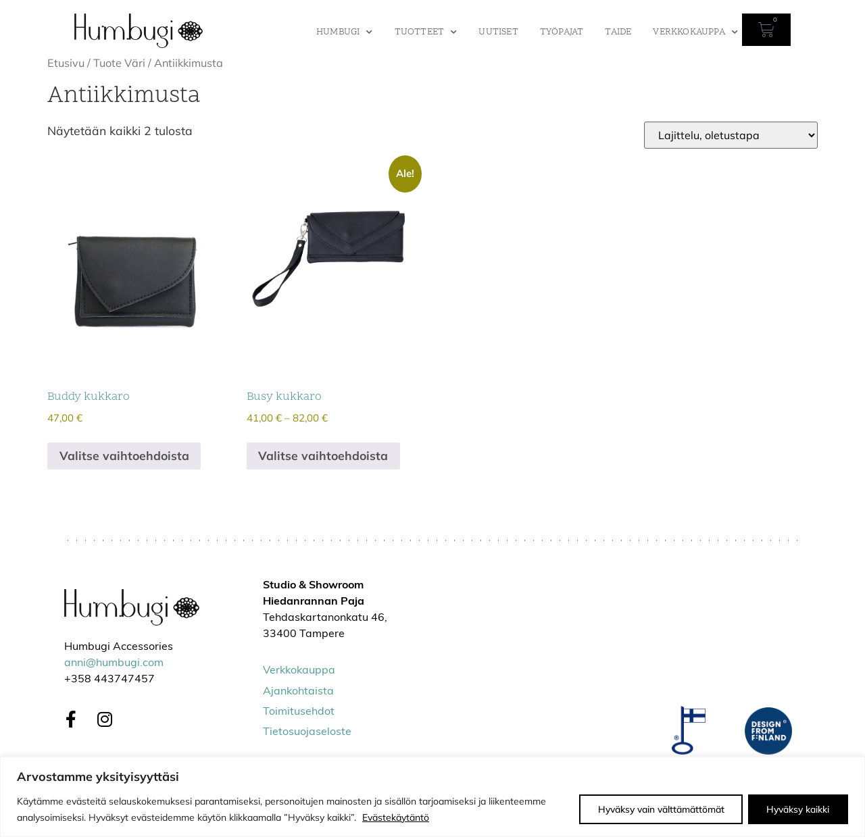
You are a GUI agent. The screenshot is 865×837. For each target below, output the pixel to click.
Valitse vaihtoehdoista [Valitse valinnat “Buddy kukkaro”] (124, 455)
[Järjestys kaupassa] (731, 135)
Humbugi (344, 32)
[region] (432, 797)
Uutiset (498, 32)
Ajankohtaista (298, 691)
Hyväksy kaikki (797, 809)
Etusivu (65, 63)
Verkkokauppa (695, 32)
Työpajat (562, 32)
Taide (618, 32)
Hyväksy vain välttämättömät (658, 809)
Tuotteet (426, 32)
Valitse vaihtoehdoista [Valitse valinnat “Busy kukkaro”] (323, 455)
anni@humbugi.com (114, 663)
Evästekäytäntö (395, 817)
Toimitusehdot (299, 712)
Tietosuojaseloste (307, 732)
